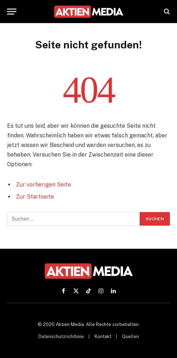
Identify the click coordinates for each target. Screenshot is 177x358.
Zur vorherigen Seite (43, 184)
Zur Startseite (35, 196)
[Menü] (11, 12)
